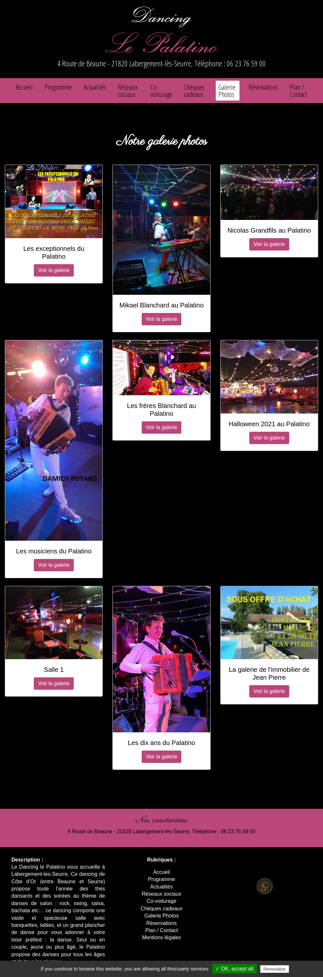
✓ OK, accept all (234, 968)
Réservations (263, 87)
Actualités (95, 87)
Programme (58, 87)
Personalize (275, 969)
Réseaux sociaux (127, 90)
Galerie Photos (227, 90)
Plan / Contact (298, 90)
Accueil (24, 87)
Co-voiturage (161, 90)
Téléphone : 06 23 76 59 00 (230, 63)
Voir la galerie (54, 270)
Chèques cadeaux (194, 90)
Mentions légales (161, 937)
